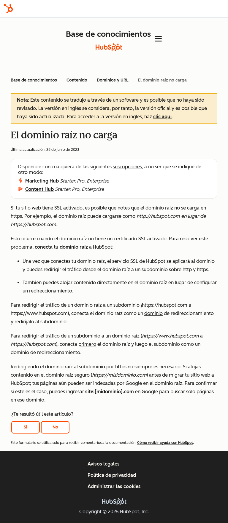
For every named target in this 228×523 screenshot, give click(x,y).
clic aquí (162, 116)
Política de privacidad (112, 475)
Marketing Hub (42, 181)
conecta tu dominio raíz (61, 247)
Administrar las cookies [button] (114, 486)
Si (25, 427)
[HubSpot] (8, 8)
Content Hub (39, 189)
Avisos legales (104, 464)
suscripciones (127, 166)
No (55, 427)
